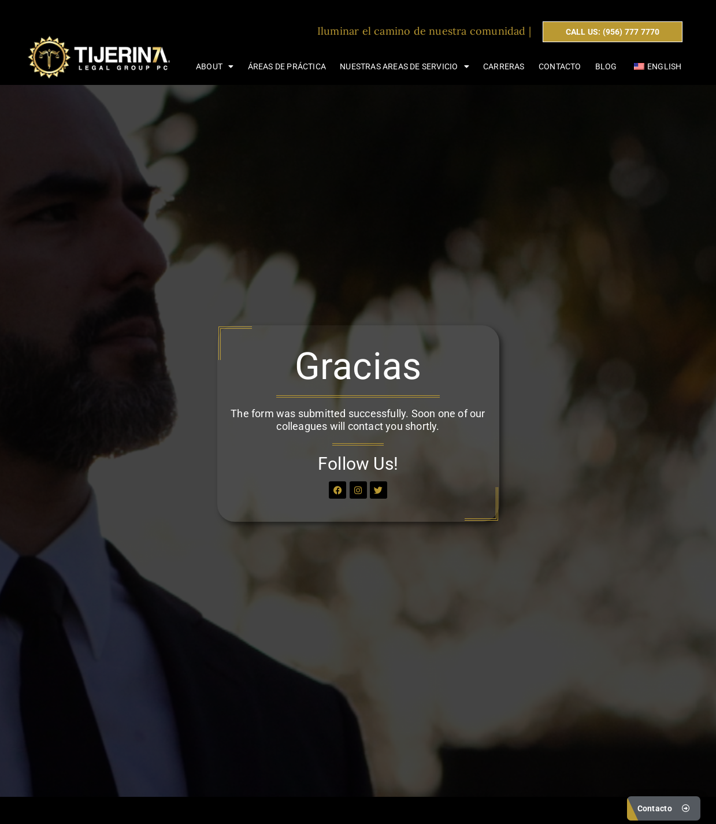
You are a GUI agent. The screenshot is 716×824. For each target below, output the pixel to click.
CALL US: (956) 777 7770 (613, 31)
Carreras (504, 66)
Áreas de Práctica (287, 66)
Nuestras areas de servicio (404, 66)
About (214, 66)
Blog (606, 66)
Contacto (560, 66)
